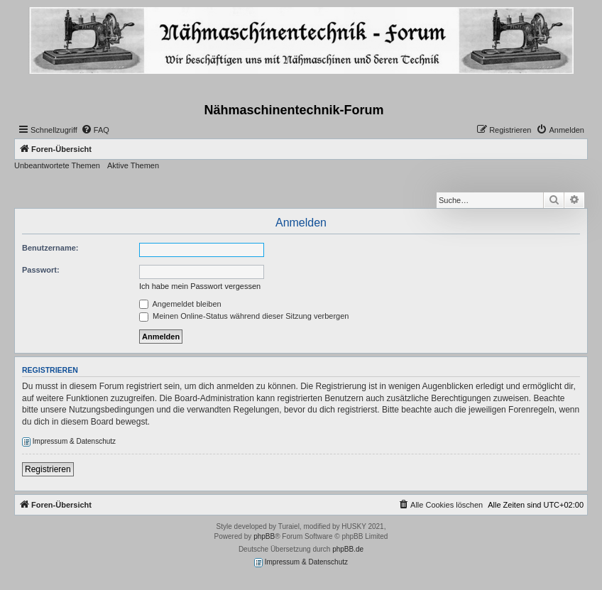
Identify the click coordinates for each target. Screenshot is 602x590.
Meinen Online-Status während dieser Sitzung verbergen (244, 316)
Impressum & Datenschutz (69, 442)
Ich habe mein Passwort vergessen (200, 286)
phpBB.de (347, 549)
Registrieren (48, 469)
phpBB (264, 536)
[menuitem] (95, 129)
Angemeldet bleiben (180, 304)
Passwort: (41, 270)
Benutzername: (50, 248)
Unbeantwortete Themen (57, 165)
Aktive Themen (133, 165)
